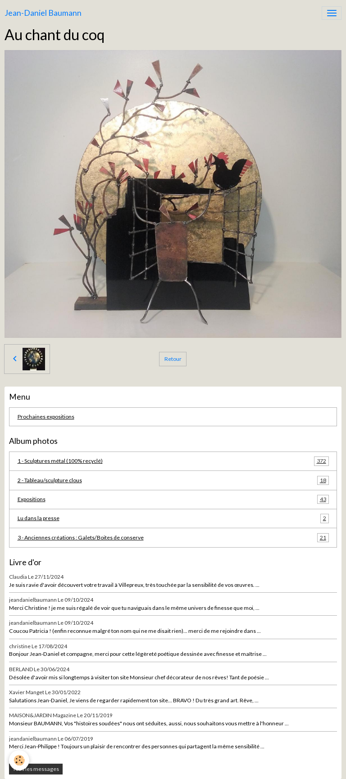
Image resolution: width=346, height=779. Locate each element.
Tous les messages (36, 768)
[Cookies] (19, 760)
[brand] (43, 13)
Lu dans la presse (173, 518)
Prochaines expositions (46, 416)
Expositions (173, 499)
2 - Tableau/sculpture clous (173, 480)
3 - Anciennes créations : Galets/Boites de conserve (173, 537)
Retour (173, 358)
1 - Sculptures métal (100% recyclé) (173, 461)
